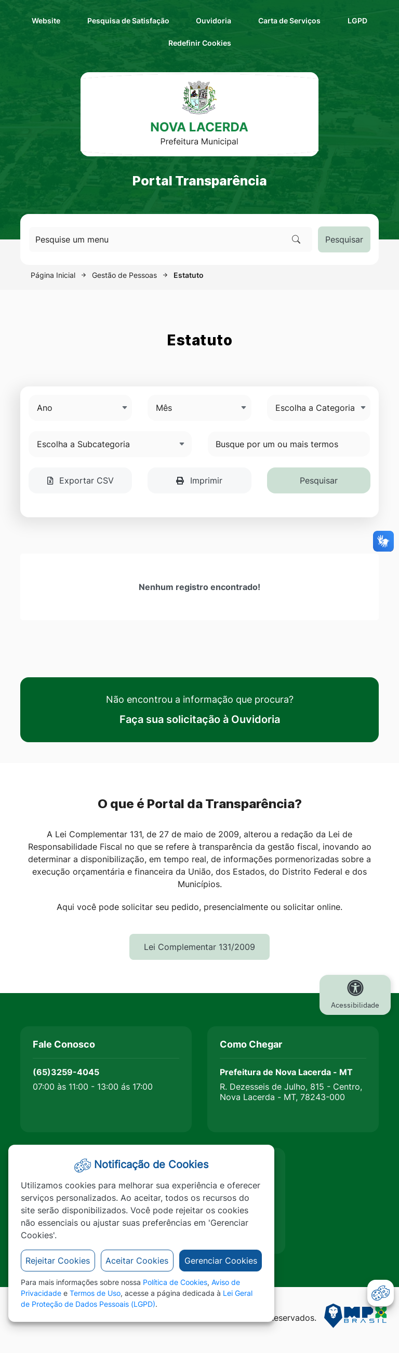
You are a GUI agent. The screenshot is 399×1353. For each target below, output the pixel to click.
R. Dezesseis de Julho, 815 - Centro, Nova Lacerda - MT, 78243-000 (291, 1091)
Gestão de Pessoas (124, 275)
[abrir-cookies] (380, 1293)
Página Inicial (53, 275)
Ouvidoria (213, 20)
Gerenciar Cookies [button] (220, 1260)
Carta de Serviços (289, 20)
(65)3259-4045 (66, 1072)
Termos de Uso (95, 1293)
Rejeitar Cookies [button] (57, 1260)
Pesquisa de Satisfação (128, 20)
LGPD (357, 20)
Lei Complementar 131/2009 (199, 947)
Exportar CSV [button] (80, 480)
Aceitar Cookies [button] (136, 1260)
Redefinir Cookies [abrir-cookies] (252, 42)
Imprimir (199, 480)
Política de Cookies (175, 1282)
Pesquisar (344, 239)
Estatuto (189, 275)
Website (46, 20)
